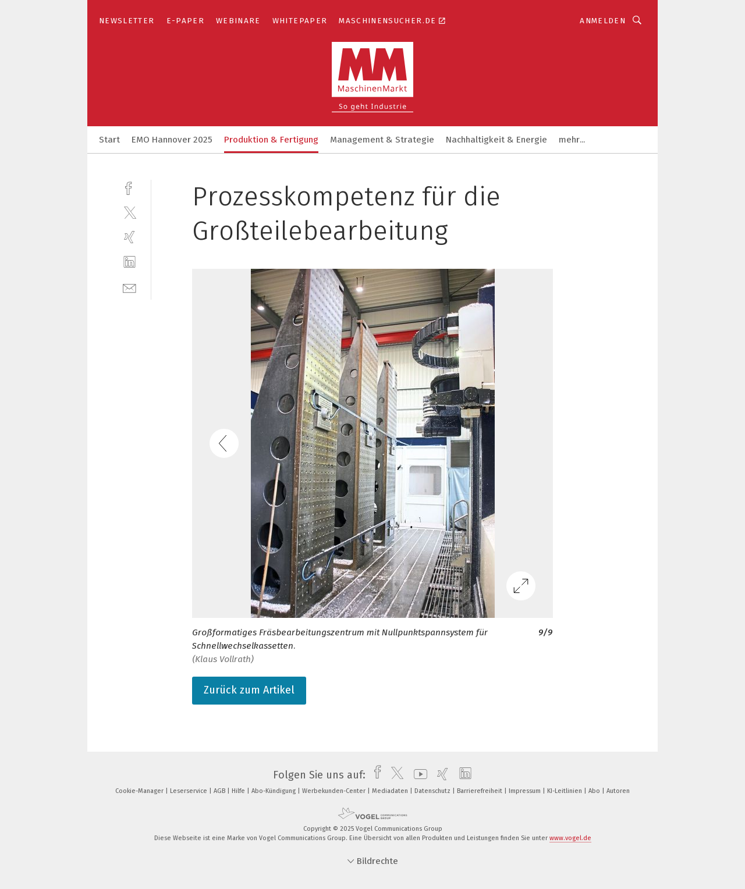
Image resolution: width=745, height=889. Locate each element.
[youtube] (417, 775)
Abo (595, 791)
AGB (220, 791)
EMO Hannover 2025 (172, 139)
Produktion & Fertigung (271, 139)
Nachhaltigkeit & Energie (496, 139)
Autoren (618, 791)
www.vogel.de (570, 838)
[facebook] (129, 187)
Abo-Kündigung (274, 791)
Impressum (525, 791)
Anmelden (603, 21)
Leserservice (189, 791)
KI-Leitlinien (565, 791)
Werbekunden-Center (334, 791)
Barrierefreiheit (480, 791)
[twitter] (129, 212)
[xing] (129, 237)
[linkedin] (129, 262)
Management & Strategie (382, 139)
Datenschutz (433, 791)
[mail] (129, 287)
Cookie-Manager (140, 791)
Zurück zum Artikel (249, 690)
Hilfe (239, 791)
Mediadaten (391, 791)
